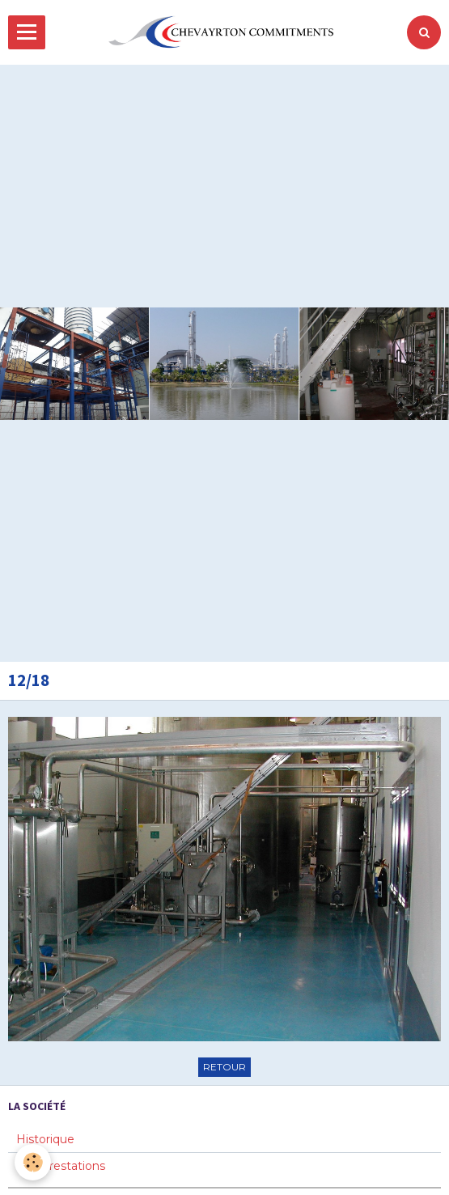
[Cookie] (33, 1162)
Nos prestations (60, 1166)
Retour (224, 1067)
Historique (45, 1139)
